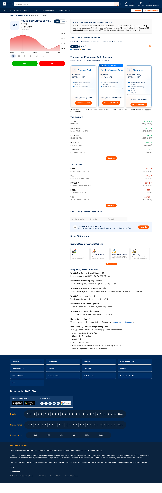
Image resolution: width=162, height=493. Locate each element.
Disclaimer (42, 476)
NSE (57, 21)
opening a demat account (122, 322)
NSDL (101, 435)
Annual (82, 46)
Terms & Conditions (71, 476)
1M (25, 56)
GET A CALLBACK (138, 104)
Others (120, 414)
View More (111, 158)
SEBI (61, 435)
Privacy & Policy (55, 476)
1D (13, 56)
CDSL (87, 435)
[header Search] (64, 4)
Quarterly (74, 46)
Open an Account (83, 103)
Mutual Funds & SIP (65, 10)
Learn (26, 10)
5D (19, 56)
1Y (43, 56)
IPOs (35, 10)
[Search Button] (116, 4)
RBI (74, 435)
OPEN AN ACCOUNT (111, 103)
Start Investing (111, 264)
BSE (63, 21)
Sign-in (144, 227)
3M (31, 56)
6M (37, 56)
